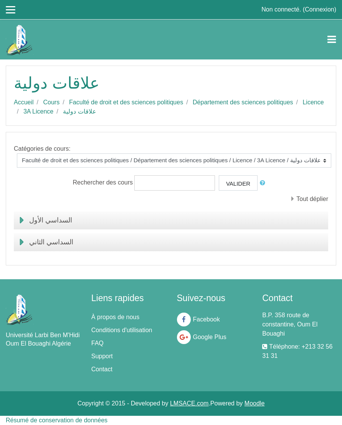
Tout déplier (312, 199)
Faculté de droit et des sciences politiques (126, 102)
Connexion (319, 9)
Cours (51, 102)
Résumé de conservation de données (56, 420)
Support (102, 356)
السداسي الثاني (51, 242)
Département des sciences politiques (243, 102)
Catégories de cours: (42, 148)
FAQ (97, 343)
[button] (264, 183)
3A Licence (38, 111)
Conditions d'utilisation (121, 330)
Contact (101, 369)
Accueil (24, 102)
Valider (238, 183)
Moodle (254, 403)
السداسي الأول (50, 220)
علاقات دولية (79, 111)
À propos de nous (115, 317)
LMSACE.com (189, 403)
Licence (313, 102)
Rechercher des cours (103, 182)
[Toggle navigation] (331, 39)
